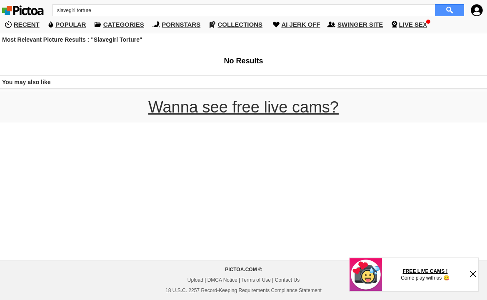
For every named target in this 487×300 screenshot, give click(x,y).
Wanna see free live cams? (243, 107)
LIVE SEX (413, 24)
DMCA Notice (222, 280)
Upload (195, 280)
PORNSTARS (181, 24)
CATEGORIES (123, 24)
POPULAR (70, 24)
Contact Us (287, 280)
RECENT (27, 24)
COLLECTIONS (240, 24)
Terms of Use (256, 280)
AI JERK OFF (300, 24)
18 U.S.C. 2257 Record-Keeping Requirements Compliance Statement (243, 290)
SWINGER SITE (360, 24)
